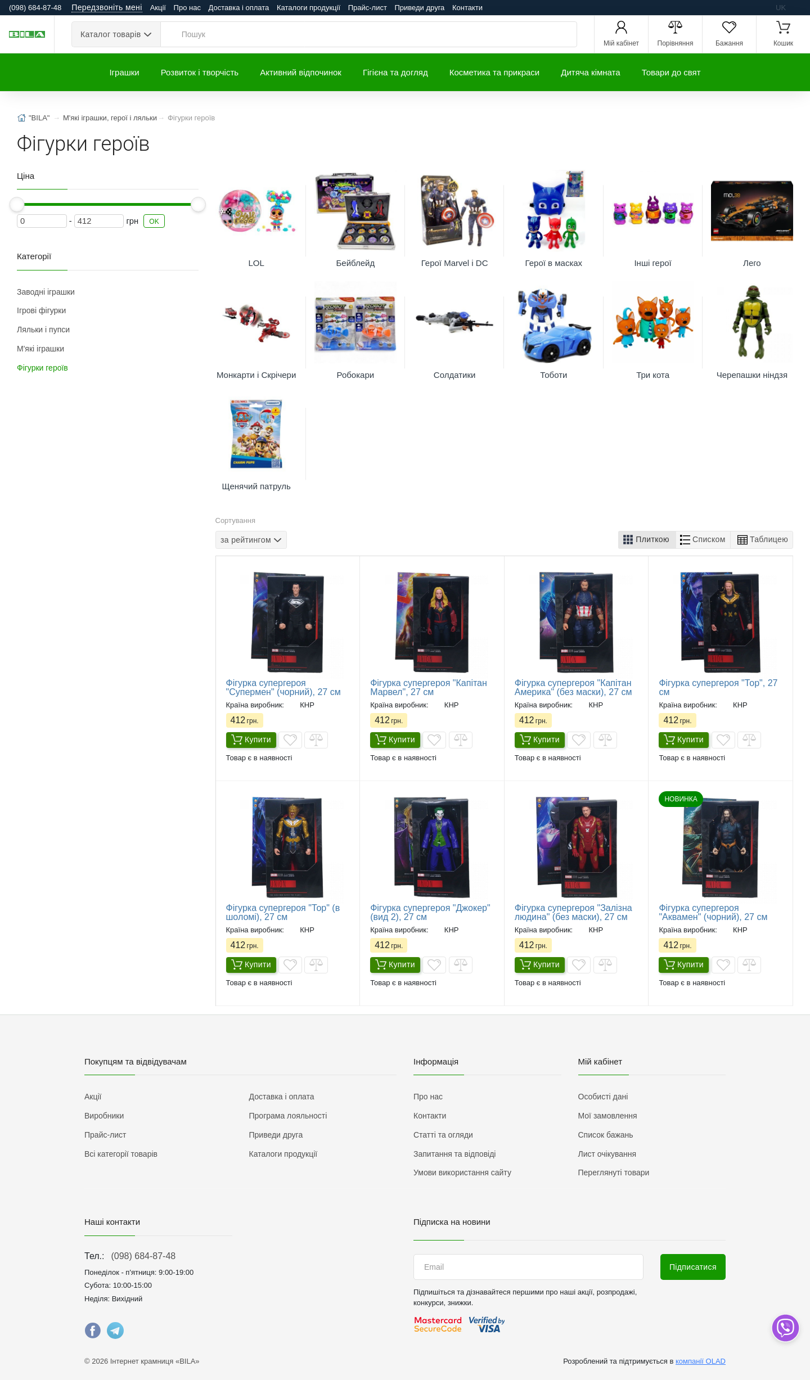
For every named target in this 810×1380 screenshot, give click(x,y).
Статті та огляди (443, 1134)
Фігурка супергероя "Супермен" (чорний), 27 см (283, 687)
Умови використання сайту (462, 1172)
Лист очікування (607, 1153)
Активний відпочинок (300, 72)
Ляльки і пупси (43, 329)
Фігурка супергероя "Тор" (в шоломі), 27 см (283, 912)
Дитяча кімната (590, 72)
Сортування (235, 520)
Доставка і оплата (239, 7)
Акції (158, 7)
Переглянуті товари (614, 1172)
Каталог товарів (110, 34)
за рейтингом (245, 539)
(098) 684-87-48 (143, 1256)
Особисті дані (603, 1096)
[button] (647, 540)
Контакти (467, 7)
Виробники (104, 1115)
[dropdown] (785, 1328)
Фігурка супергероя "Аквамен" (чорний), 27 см (713, 912)
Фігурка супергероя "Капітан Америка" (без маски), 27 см (573, 687)
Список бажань (605, 1134)
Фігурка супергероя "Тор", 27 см (718, 687)
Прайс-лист (367, 7)
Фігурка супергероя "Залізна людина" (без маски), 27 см (573, 912)
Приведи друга (419, 7)
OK (154, 222)
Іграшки (124, 72)
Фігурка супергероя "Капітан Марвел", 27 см (428, 687)
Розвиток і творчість (199, 72)
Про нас (187, 7)
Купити (251, 740)
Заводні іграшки (46, 291)
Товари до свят (671, 72)
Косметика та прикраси (494, 72)
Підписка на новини (451, 1221)
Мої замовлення (607, 1115)
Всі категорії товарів (121, 1153)
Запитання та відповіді (454, 1153)
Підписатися (693, 1266)
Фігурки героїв (42, 367)
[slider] (17, 204)
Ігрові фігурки (41, 310)
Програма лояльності (288, 1115)
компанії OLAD (701, 1361)
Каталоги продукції (308, 7)
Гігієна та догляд (395, 72)
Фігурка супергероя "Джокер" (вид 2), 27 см (430, 912)
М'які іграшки (40, 348)
